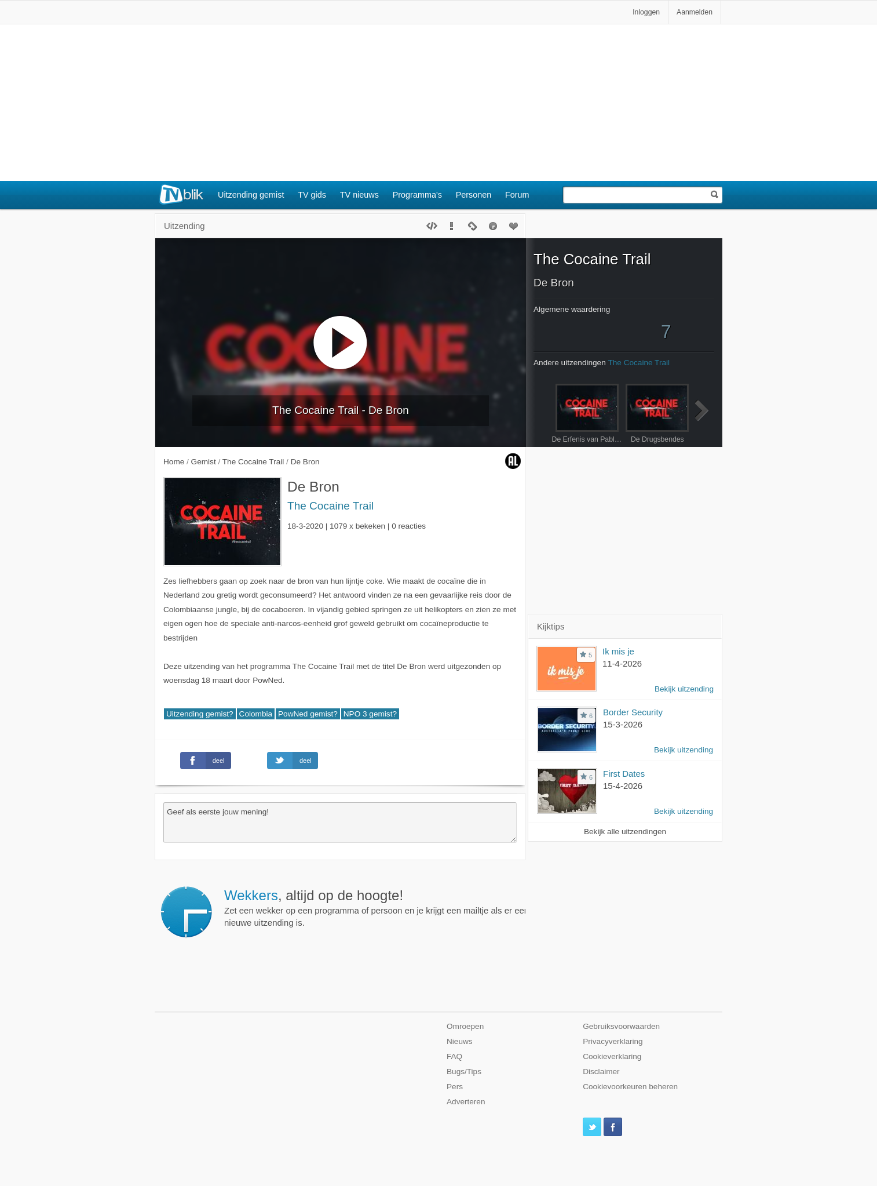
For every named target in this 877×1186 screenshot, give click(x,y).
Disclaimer (601, 1071)
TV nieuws (359, 194)
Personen (474, 194)
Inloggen (646, 12)
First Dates (624, 773)
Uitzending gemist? (199, 714)
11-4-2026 (622, 663)
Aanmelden (694, 12)
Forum (517, 194)
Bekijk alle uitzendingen (625, 831)
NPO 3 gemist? (370, 714)
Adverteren (466, 1101)
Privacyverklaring (613, 1041)
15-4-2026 (622, 786)
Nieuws (460, 1041)
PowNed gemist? (308, 714)
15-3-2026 (622, 724)
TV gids (312, 194)
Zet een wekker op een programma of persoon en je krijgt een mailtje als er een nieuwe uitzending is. (376, 907)
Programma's (417, 194)
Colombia (255, 714)
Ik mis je (618, 651)
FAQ (454, 1056)
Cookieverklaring (612, 1056)
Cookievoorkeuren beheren (630, 1086)
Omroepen (465, 1026)
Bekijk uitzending (684, 689)
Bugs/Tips (464, 1071)
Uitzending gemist (251, 194)
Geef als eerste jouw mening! (340, 822)
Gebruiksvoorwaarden (621, 1026)
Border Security (633, 712)
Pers (455, 1086)
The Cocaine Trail (330, 506)
